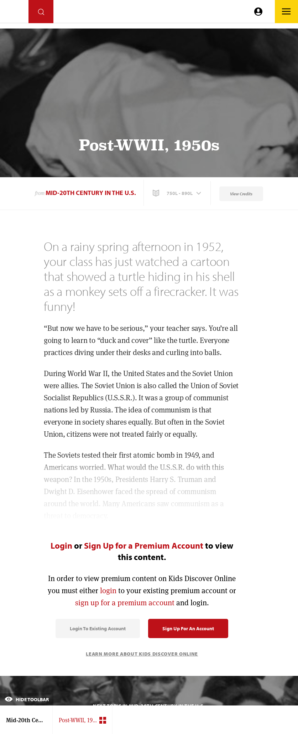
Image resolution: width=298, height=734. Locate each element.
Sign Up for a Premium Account (143, 545)
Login (61, 545)
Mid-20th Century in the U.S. (91, 193)
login (108, 590)
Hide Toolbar (27, 699)
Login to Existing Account (98, 628)
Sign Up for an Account (188, 628)
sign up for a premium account (124, 602)
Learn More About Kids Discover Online (142, 654)
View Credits (241, 193)
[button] (177, 193)
